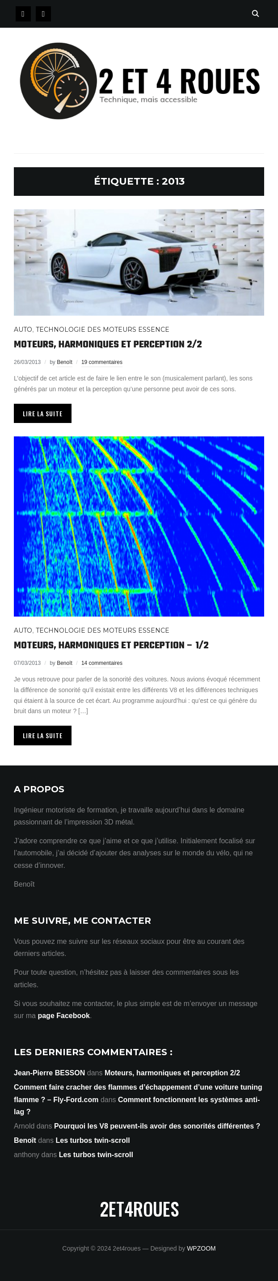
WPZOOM (201, 1248)
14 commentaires (101, 663)
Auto (23, 330)
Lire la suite (43, 413)
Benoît (64, 362)
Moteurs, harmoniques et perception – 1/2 (111, 645)
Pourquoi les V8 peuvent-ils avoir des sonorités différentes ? (157, 1126)
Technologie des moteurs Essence (102, 330)
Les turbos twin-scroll (92, 1140)
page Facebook (63, 1015)
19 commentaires (101, 362)
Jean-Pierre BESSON (49, 1073)
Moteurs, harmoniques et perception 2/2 (108, 344)
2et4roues (139, 1208)
